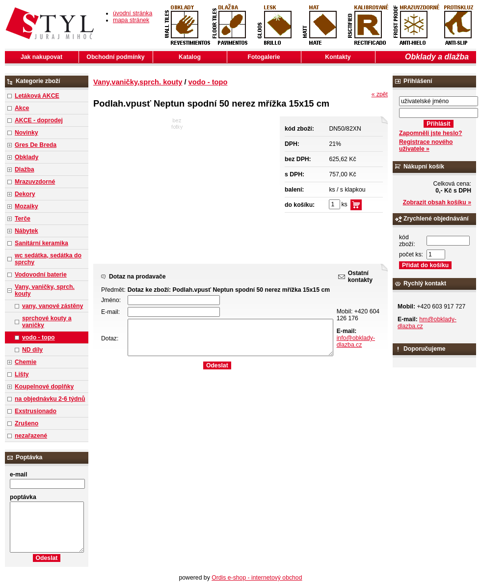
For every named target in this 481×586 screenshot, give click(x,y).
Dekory (25, 194)
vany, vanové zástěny (52, 306)
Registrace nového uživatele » (426, 145)
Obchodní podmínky (115, 57)
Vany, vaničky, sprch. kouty (45, 290)
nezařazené (31, 435)
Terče (22, 218)
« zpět (380, 94)
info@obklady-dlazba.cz (356, 341)
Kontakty (337, 57)
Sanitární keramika (41, 243)
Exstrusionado (35, 411)
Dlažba (24, 169)
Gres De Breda (35, 144)
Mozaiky (26, 206)
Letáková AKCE (37, 95)
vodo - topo (38, 337)
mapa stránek (131, 20)
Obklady (26, 157)
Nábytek (26, 230)
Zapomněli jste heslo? (430, 133)
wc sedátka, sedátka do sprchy (48, 259)
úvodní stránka (132, 13)
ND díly (32, 349)
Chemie (25, 362)
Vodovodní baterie (41, 274)
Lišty (22, 374)
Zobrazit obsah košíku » (437, 202)
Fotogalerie (264, 57)
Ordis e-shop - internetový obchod (257, 577)
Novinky (26, 132)
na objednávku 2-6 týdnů (50, 398)
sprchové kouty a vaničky (47, 322)
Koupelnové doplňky (44, 386)
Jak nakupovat (41, 57)
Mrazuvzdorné (35, 181)
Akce (22, 108)
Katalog (190, 57)
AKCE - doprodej (39, 120)
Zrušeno (26, 423)
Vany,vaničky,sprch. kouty (137, 82)
